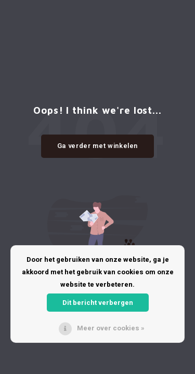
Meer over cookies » (111, 328)
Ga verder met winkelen (97, 146)
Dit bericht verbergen (97, 303)
